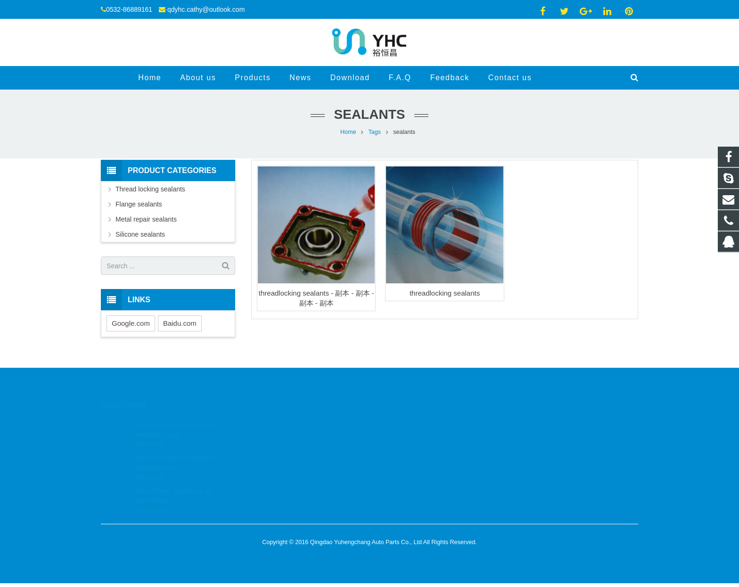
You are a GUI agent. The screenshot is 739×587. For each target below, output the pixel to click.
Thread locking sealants (150, 189)
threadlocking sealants (445, 293)
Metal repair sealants (146, 219)
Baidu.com (180, 323)
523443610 (402, 422)
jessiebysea (402, 463)
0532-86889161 (406, 435)
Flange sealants (138, 204)
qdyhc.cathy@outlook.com (206, 9)
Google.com (131, 323)
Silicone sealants (140, 234)
